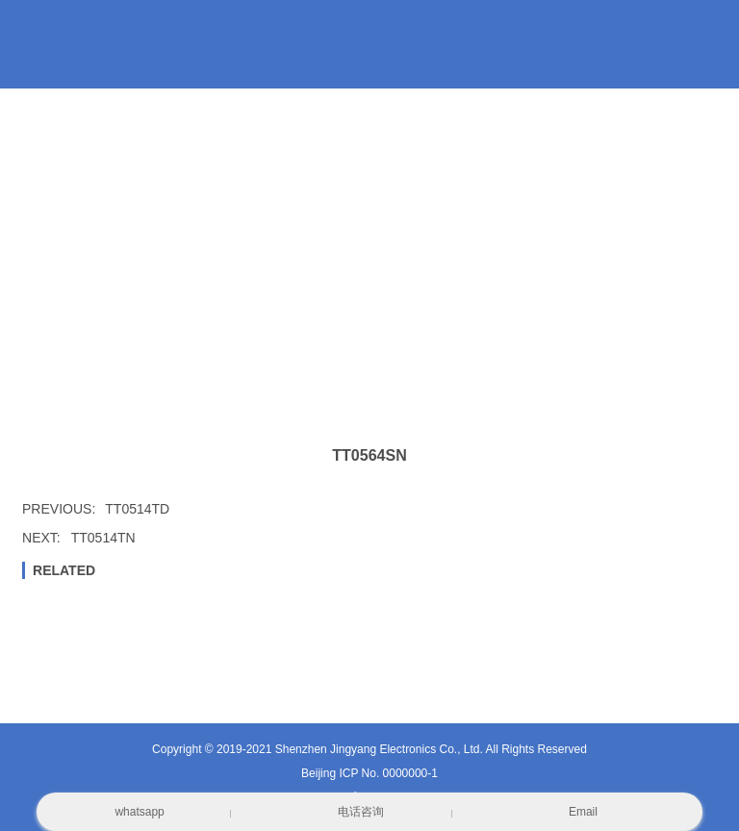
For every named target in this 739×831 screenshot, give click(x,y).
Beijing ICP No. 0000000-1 (369, 773)
